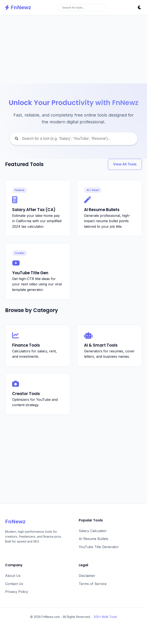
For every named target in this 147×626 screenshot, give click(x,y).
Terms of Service (93, 584)
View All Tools (125, 164)
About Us (13, 575)
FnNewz (18, 7)
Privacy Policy (16, 592)
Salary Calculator (93, 531)
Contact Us (14, 584)
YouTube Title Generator (99, 547)
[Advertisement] (73, 49)
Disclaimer (87, 575)
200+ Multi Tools (105, 617)
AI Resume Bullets (93, 539)
